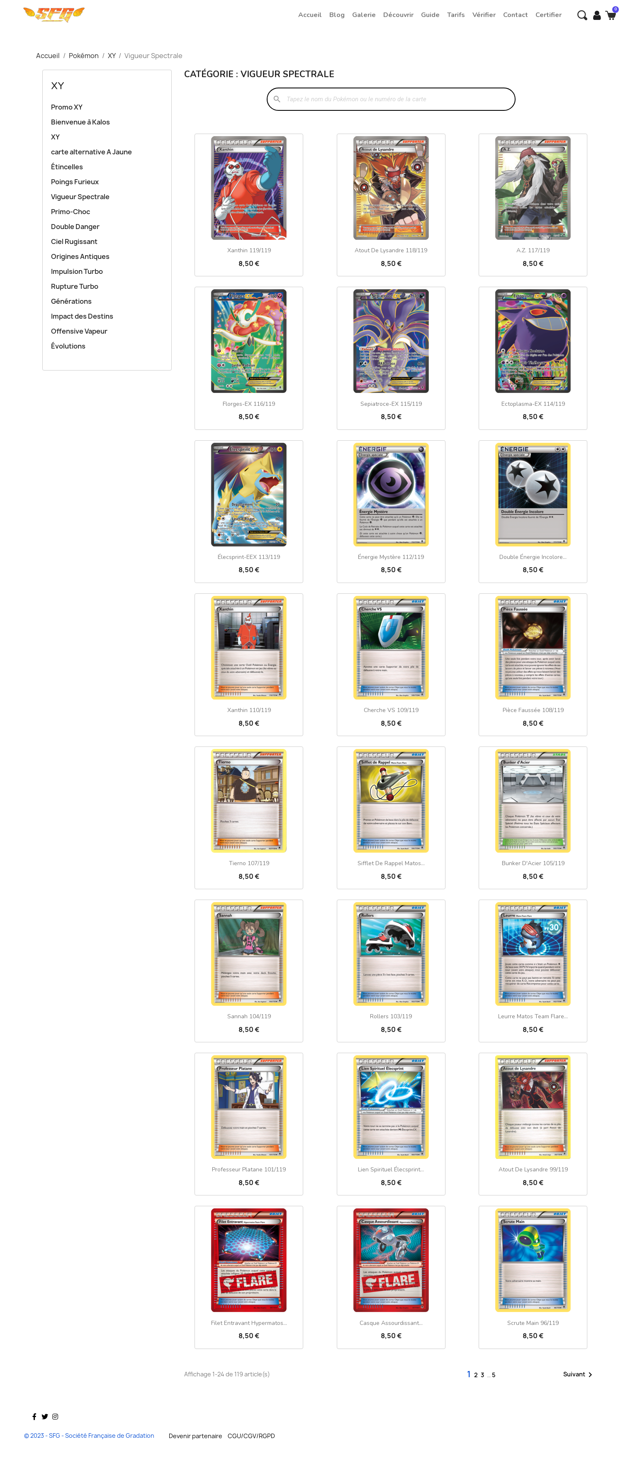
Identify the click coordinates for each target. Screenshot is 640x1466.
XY (57, 86)
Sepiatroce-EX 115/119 (391, 404)
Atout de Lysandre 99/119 (533, 1169)
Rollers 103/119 (391, 1016)
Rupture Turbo (74, 286)
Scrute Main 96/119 (533, 1323)
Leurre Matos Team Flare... (533, 1016)
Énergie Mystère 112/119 (391, 557)
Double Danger (75, 226)
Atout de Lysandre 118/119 (391, 250)
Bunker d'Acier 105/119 (533, 863)
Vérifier (484, 15)
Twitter (45, 1428)
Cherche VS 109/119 (391, 710)
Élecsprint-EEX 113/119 (249, 557)
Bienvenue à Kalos (80, 122)
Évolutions (68, 346)
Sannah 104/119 (249, 1016)
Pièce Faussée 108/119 (533, 710)
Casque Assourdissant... (391, 1323)
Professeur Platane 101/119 (249, 1169)
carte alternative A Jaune (91, 151)
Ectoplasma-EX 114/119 (533, 404)
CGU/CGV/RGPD (251, 1436)
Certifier (548, 15)
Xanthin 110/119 (249, 710)
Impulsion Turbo (77, 271)
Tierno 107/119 (249, 863)
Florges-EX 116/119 (249, 404)
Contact (515, 15)
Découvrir (398, 15)
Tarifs (456, 15)
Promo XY (67, 107)
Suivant (579, 1375)
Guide (430, 15)
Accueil (310, 15)
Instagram (55, 1428)
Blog (337, 15)
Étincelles (67, 166)
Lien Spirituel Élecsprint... (391, 1169)
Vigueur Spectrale (80, 196)
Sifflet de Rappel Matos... (391, 863)
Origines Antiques (80, 256)
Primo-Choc (70, 211)
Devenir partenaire (195, 1436)
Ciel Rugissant (74, 241)
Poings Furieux (75, 181)
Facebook (34, 1428)
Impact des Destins (82, 316)
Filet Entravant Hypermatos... (249, 1323)
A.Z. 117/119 (533, 250)
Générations (71, 301)
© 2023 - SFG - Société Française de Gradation (89, 1435)
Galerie (364, 15)
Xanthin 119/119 (249, 250)
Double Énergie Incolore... (533, 557)
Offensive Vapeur (79, 331)
